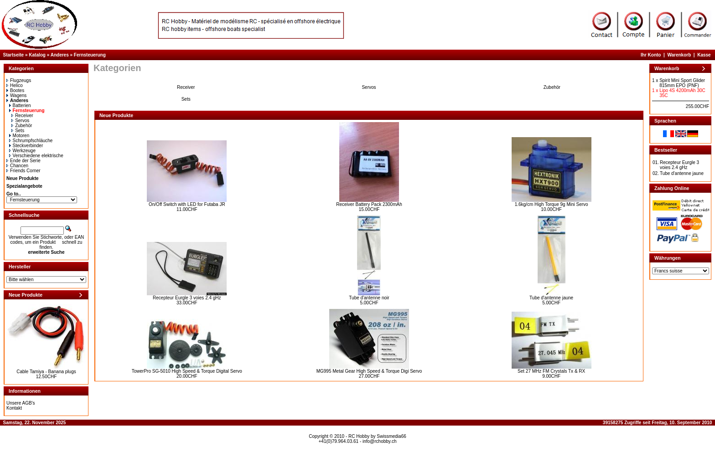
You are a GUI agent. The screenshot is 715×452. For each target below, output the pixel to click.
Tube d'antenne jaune (551, 297)
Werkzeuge (22, 150)
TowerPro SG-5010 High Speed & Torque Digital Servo (187, 371)
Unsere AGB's (20, 403)
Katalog (37, 54)
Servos (20, 120)
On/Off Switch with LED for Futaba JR (187, 204)
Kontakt (14, 408)
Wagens (16, 95)
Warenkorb (679, 54)
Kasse (703, 54)
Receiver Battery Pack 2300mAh (369, 204)
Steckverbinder (26, 145)
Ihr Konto (651, 54)
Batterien (20, 105)
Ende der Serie (23, 160)
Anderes (60, 54)
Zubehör (21, 125)
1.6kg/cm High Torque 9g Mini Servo (551, 204)
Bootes (15, 90)
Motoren (19, 135)
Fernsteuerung (90, 54)
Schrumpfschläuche (31, 140)
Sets (17, 130)
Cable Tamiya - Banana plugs (46, 371)
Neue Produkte (22, 178)
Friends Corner (23, 170)
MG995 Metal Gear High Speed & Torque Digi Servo (369, 371)
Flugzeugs (18, 80)
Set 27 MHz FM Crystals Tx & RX (551, 371)
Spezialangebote (24, 186)
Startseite (13, 54)
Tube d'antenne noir (369, 297)
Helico (14, 85)
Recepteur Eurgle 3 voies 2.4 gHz (187, 297)
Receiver (22, 115)
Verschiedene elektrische (36, 155)
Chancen (17, 165)
